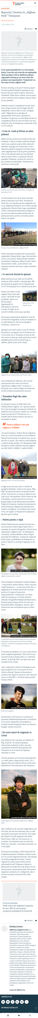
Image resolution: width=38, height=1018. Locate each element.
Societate (5, 9)
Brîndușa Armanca (7, 20)
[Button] (28, 29)
